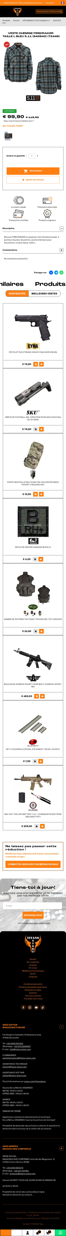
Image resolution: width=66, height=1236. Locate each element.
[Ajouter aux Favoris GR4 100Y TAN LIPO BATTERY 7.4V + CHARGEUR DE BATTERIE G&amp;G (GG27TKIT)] (42, 826)
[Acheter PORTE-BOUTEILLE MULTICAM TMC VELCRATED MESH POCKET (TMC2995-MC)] (35, 494)
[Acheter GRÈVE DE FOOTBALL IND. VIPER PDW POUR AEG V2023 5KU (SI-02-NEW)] (35, 429)
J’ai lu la (34, 923)
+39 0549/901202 (14, 1043)
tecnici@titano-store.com (15, 1067)
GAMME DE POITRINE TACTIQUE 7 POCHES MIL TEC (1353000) (33, 619)
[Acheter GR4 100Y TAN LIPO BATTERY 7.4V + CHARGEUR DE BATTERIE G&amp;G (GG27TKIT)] (36, 826)
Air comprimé (33, 962)
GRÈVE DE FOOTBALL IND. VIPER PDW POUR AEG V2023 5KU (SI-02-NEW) (33, 418)
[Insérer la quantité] (31, 156)
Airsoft (16, 20)
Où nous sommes (33, 996)
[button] (62, 3)
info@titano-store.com (20, 1049)
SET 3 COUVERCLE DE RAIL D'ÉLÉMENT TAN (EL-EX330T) (33, 749)
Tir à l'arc (33, 968)
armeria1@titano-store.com (22, 1173)
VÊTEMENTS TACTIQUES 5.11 (36, 20)
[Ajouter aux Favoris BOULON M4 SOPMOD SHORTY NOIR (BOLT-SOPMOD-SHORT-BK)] (42, 696)
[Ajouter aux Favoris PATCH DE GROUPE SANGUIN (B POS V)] (40, 559)
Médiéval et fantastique (33, 971)
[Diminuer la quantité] (26, 156)
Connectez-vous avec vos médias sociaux (33, 864)
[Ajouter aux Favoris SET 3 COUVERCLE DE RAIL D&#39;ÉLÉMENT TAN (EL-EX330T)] (40, 761)
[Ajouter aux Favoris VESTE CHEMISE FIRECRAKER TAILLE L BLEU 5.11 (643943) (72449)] (33, 179)
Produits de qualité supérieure (33, 987)
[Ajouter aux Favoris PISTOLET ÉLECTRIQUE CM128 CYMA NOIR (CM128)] (41, 364)
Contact (33, 993)
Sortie (33, 973)
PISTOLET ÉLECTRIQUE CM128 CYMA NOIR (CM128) (33, 352)
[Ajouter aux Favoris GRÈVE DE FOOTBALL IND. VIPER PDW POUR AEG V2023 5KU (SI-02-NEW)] (41, 429)
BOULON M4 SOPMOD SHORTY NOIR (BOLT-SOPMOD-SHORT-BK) (33, 685)
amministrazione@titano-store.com (19, 1058)
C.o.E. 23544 (33, 1215)
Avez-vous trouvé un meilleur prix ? (19, 121)
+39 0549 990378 (14, 1168)
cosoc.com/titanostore (35, 1081)
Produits (6, 20)
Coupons (33, 976)
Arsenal (33, 965)
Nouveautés (17, 293)
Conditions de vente (33, 984)
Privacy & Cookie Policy (16, 1212)
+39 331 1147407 (21, 1171)
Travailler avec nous (33, 998)
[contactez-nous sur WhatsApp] (60, 1232)
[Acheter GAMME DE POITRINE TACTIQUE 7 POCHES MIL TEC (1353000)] (35, 631)
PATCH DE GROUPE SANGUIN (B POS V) (33, 547)
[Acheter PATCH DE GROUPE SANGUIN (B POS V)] (35, 559)
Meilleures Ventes (44, 293)
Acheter (33, 171)
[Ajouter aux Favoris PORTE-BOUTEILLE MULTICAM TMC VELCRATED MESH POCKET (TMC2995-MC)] (41, 494)
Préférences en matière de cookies (45, 1212)
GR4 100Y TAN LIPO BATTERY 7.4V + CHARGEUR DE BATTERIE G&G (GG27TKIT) (33, 815)
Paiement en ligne (33, 990)
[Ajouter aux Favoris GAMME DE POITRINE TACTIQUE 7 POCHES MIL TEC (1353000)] (41, 631)
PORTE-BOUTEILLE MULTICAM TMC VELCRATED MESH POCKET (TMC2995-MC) (33, 483)
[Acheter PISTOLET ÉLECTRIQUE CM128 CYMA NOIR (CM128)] (35, 364)
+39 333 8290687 (22, 1046)
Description (33, 228)
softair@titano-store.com (33, 3)
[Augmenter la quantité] (37, 156)
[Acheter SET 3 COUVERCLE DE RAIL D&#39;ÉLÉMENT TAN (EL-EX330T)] (34, 761)
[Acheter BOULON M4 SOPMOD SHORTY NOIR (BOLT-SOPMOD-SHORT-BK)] (36, 696)
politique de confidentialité (37, 923)
